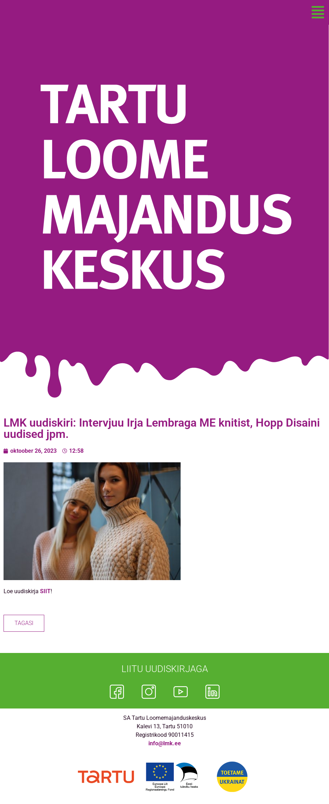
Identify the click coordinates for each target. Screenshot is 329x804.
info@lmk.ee (164, 743)
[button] (318, 12)
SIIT (45, 591)
